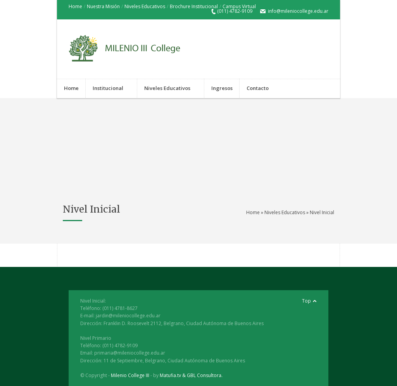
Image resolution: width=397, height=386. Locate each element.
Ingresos (222, 88)
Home (75, 6)
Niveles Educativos (144, 6)
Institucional (108, 89)
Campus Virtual (239, 6)
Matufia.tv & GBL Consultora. (191, 375)
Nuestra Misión (103, 6)
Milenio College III (130, 375)
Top (306, 301)
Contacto (257, 89)
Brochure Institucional (194, 6)
